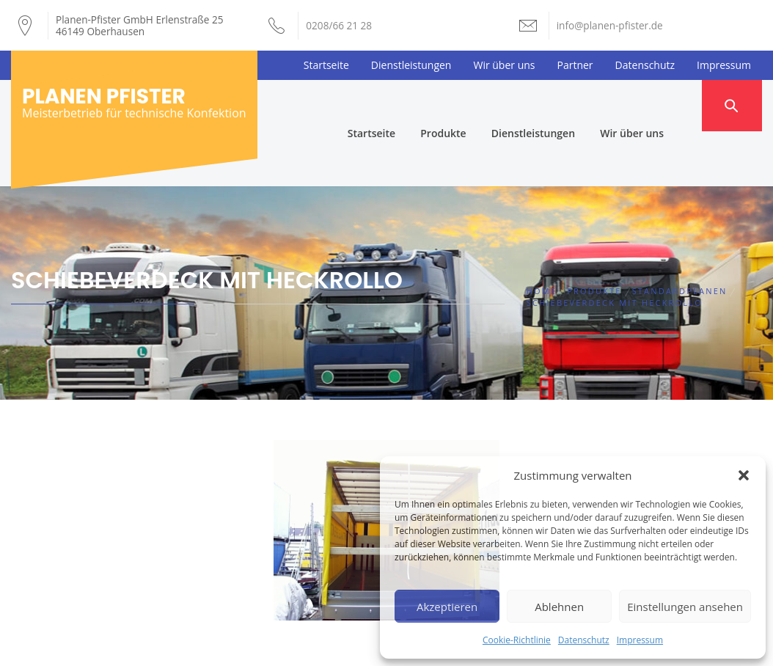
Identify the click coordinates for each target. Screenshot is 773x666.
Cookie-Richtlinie (517, 640)
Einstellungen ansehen (685, 606)
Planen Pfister (104, 96)
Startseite (326, 65)
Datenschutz (583, 640)
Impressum (640, 640)
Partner (575, 65)
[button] (743, 475)
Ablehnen (559, 606)
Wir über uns (504, 65)
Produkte (470, 105)
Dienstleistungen (411, 65)
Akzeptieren (447, 606)
